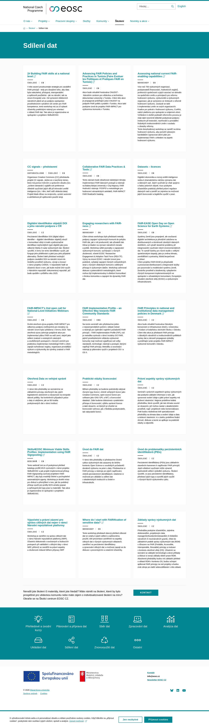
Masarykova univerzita (39, 690)
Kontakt (151, 673)
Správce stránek (30, 693)
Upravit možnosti (78, 722)
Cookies (43, 693)
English (182, 6)
